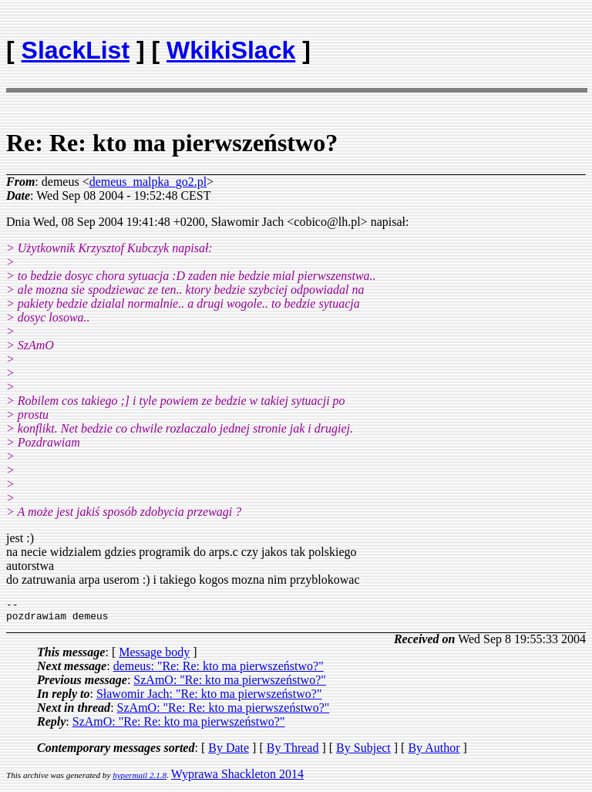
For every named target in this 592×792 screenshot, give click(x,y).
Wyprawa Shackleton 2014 (237, 778)
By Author (433, 752)
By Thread (293, 752)
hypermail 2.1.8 (139, 779)
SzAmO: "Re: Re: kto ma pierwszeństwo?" (223, 712)
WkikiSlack (230, 50)
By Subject (363, 752)
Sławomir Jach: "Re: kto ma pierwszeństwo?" (209, 698)
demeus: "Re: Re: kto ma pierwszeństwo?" (218, 670)
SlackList (76, 50)
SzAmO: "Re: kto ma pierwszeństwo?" (229, 684)
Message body (154, 656)
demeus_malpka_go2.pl (148, 181)
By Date (228, 752)
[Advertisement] (495, 43)
